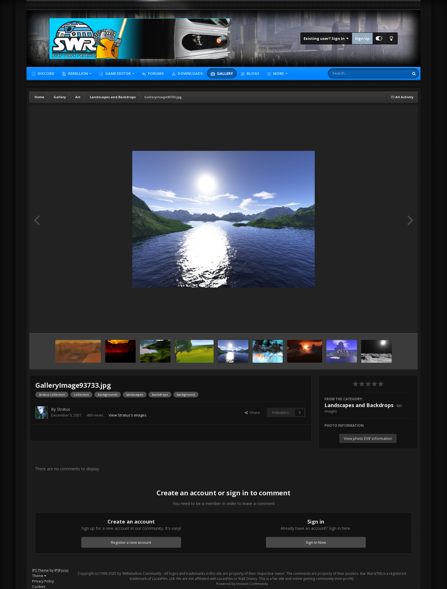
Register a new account (131, 542)
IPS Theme (40, 570)
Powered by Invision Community (242, 583)
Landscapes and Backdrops (358, 405)
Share (252, 412)
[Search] (353, 73)
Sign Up (362, 38)
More (278, 73)
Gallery (224, 73)
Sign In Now (316, 542)
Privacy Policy (43, 581)
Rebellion (78, 73)
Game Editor (118, 73)
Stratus (63, 409)
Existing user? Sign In (326, 38)
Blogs (252, 73)
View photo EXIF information (368, 438)
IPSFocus (61, 570)
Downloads (190, 73)
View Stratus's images (128, 415)
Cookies (38, 586)
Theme (39, 575)
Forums (155, 73)
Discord (45, 73)
